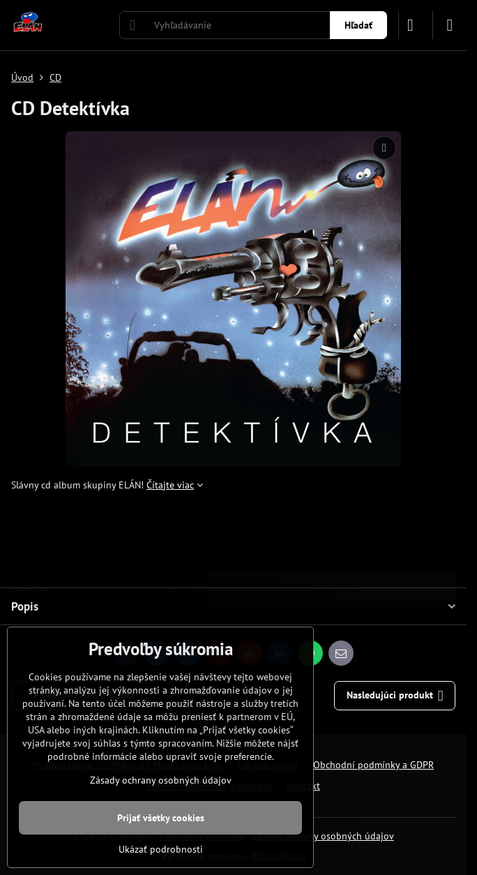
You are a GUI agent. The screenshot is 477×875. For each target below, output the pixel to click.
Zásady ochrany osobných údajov (323, 836)
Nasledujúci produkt (395, 696)
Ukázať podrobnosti (161, 849)
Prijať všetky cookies (160, 818)
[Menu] (450, 25)
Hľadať (358, 25)
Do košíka (331, 532)
